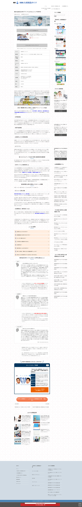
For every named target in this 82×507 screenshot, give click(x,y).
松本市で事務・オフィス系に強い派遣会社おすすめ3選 (60, 283)
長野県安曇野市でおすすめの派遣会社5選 (60, 300)
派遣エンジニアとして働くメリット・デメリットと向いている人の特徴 (60, 196)
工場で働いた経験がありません (24, 245)
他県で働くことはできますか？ (24, 252)
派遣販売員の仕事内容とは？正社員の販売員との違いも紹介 (60, 204)
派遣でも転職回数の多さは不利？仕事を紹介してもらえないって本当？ (26, 425)
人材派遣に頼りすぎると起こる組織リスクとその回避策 (60, 179)
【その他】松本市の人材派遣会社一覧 (46, 5)
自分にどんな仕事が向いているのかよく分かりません (28, 258)
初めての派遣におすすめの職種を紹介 (60, 192)
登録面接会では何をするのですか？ (24, 238)
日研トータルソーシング (36, 490)
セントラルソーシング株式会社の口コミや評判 (60, 248)
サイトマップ (18, 490)
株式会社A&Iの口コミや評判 (45, 437)
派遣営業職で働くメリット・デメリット (60, 187)
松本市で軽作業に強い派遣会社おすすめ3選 (45, 424)
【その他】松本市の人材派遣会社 (21, 481)
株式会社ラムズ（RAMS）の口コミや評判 (60, 252)
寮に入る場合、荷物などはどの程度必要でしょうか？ (28, 255)
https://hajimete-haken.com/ (44, 283)
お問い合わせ (18, 488)
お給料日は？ (20, 248)
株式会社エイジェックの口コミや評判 (60, 238)
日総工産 (33, 483)
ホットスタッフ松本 (35, 476)
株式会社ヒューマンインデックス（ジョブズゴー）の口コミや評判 (60, 242)
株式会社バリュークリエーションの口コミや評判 (60, 231)
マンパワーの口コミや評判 (59, 234)
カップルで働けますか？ (22, 241)
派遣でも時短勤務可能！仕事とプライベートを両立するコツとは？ (26, 448)
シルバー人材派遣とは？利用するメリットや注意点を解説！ (45, 445)
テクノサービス (34, 486)
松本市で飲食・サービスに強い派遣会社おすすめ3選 (60, 275)
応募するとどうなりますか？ (23, 234)
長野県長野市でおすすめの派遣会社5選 (60, 271)
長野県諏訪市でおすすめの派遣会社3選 (60, 263)
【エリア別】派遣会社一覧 (55, 4)
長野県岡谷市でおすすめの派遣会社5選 (60, 267)
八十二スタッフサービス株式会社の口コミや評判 (60, 219)
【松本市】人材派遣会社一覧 (55, 1)
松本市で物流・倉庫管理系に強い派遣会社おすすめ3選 (60, 292)
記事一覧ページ (18, 483)
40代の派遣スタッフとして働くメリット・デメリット (60, 183)
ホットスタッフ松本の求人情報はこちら (38, 397)
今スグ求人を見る (41, 504)
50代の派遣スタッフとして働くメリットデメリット (60, 175)
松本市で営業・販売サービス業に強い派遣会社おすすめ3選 (60, 279)
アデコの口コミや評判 (45, 430)
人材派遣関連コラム (65, 1)
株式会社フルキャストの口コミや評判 (60, 223)
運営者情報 (18, 485)
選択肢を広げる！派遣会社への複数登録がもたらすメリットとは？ (26, 440)
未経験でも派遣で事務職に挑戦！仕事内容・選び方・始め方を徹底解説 (60, 200)
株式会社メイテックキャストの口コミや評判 (60, 227)
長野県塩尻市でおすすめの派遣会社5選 (60, 296)
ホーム (46, 1)
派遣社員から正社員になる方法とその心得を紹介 (60, 208)
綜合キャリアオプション (36, 479)
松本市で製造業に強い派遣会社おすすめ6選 (26, 433)
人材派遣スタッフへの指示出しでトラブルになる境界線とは (60, 171)
